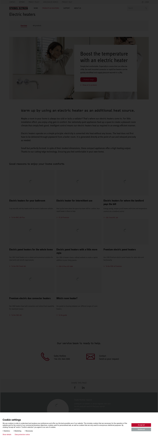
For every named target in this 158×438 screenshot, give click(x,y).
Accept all (141, 425)
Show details (7, 434)
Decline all (141, 429)
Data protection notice (22, 434)
